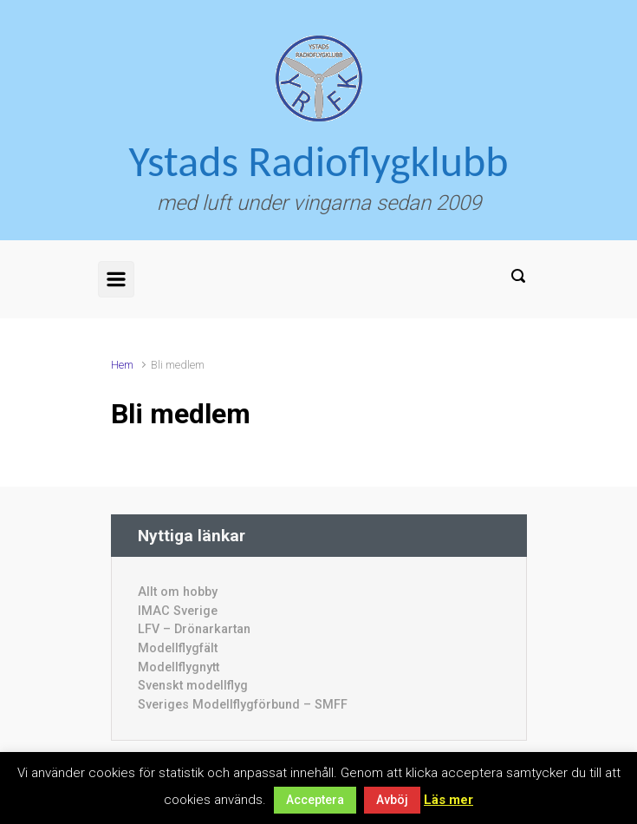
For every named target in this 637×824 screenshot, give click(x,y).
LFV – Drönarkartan (194, 629)
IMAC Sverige (178, 611)
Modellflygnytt (178, 667)
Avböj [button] (392, 800)
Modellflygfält (178, 648)
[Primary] (116, 279)
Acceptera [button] (315, 800)
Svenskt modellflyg (193, 685)
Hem (122, 364)
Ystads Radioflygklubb (319, 160)
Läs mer (448, 800)
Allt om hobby (178, 592)
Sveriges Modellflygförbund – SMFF (243, 704)
